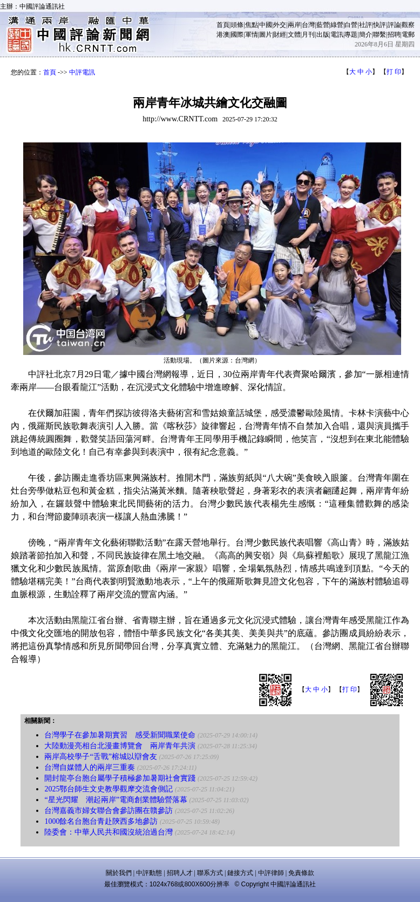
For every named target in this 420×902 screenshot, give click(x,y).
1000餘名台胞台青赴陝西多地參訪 (101, 821)
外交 (279, 25)
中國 (265, 25)
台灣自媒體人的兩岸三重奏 (89, 767)
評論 (394, 25)
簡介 (365, 34)
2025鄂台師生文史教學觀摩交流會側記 (108, 789)
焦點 (251, 25)
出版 (322, 34)
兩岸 (294, 25)
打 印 (394, 72)
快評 (379, 25)
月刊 (308, 34)
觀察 (408, 25)
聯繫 (379, 34)
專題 (350, 34)
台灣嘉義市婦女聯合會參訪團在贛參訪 (108, 811)
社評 (365, 25)
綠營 (336, 25)
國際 (237, 34)
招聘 (394, 34)
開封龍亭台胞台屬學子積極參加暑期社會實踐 (119, 778)
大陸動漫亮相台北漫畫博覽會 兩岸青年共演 (119, 746)
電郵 (408, 34)
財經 (279, 34)
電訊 (336, 34)
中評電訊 (82, 72)
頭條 (237, 25)
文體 (294, 34)
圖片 (265, 34)
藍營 (322, 25)
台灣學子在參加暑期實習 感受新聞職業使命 (119, 735)
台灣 (308, 25)
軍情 (251, 34)
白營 (350, 25)
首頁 (222, 25)
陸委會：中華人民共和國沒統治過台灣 (108, 832)
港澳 (222, 34)
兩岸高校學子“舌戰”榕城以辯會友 (100, 757)
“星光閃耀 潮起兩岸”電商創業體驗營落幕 (115, 800)
